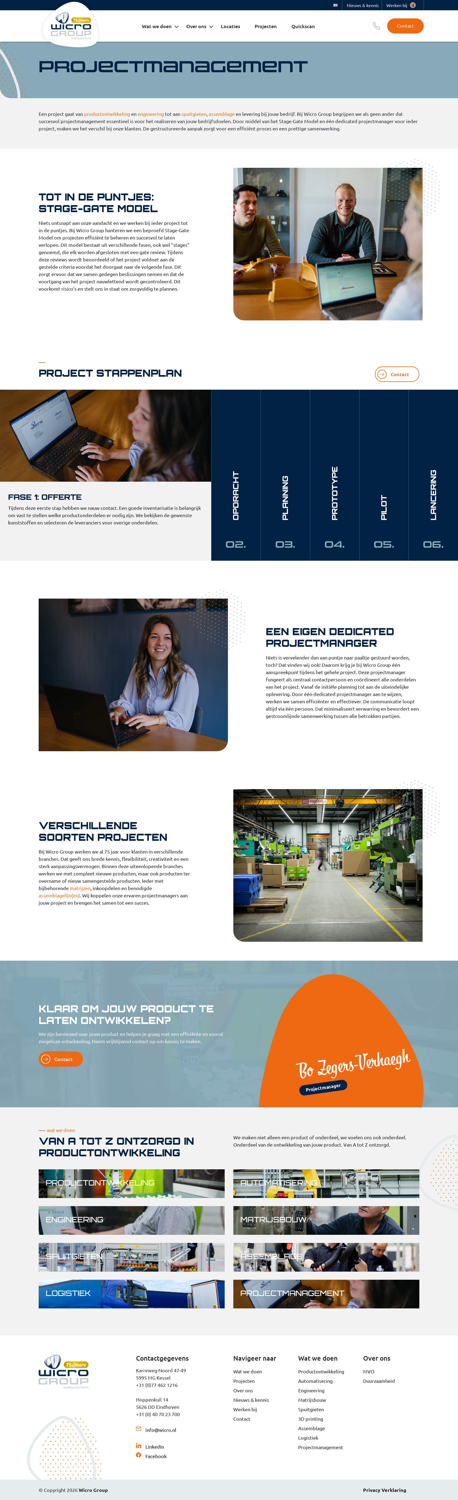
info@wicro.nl (160, 1430)
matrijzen (80, 888)
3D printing (310, 1419)
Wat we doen (157, 26)
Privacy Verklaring (384, 1490)
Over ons (196, 26)
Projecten (266, 26)
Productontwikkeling (321, 1371)
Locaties (230, 26)
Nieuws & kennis (363, 5)
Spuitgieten (311, 1409)
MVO (368, 1371)
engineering (151, 114)
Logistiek (308, 1437)
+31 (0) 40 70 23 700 (158, 1414)
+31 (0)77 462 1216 (157, 1385)
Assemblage (311, 1428)
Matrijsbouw (312, 1400)
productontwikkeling (107, 114)
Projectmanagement (320, 1447)
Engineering (311, 1390)
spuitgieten (194, 114)
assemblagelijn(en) (59, 895)
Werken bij (401, 5)
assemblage (222, 114)
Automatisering (315, 1381)
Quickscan (303, 26)
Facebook (156, 1456)
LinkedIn (154, 1446)
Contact (405, 25)
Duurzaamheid (379, 1381)
